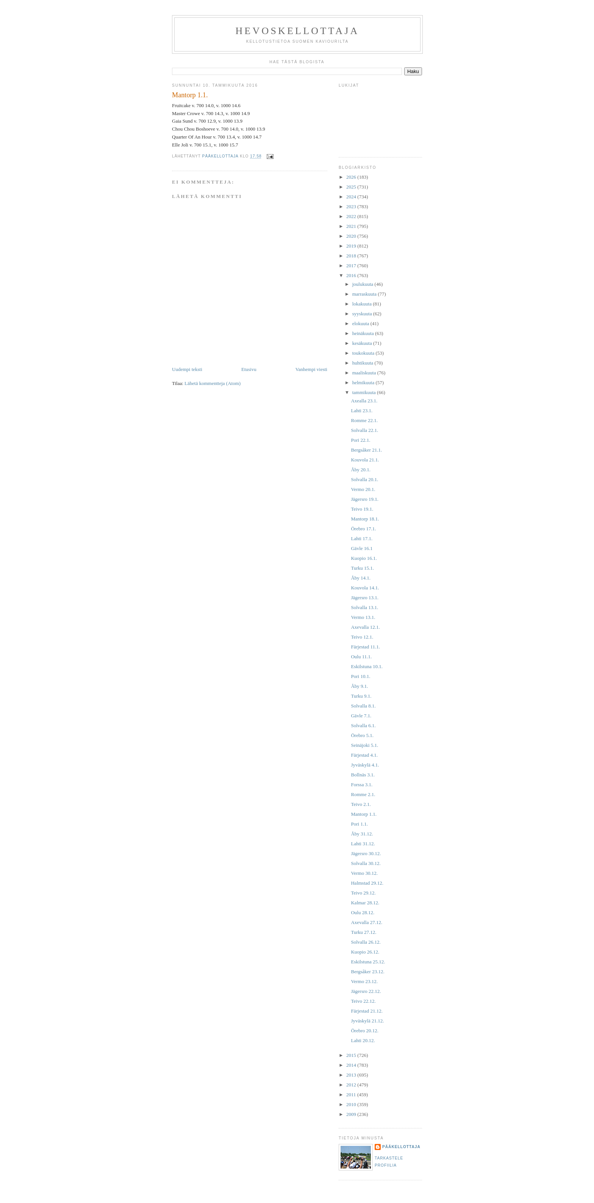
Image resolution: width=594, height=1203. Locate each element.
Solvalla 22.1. (364, 430)
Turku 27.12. (363, 932)
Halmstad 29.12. (367, 883)
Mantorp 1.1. (364, 814)
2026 (351, 177)
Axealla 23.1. (364, 401)
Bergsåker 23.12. (367, 971)
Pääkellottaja (401, 1147)
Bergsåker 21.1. (366, 450)
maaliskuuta (364, 373)
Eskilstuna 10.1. (366, 666)
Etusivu (248, 369)
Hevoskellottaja (297, 30)
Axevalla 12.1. (365, 627)
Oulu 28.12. (362, 912)
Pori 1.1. (359, 824)
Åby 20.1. (360, 469)
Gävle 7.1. (361, 715)
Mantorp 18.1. (365, 519)
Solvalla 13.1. (364, 607)
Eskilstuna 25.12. (368, 962)
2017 (351, 265)
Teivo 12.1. (362, 637)
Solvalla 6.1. (363, 725)
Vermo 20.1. (363, 489)
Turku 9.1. (361, 696)
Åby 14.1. (360, 578)
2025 (351, 187)
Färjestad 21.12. (366, 1011)
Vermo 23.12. (364, 981)
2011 (351, 1094)
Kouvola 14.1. (365, 588)
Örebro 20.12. (364, 1030)
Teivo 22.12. (363, 1001)
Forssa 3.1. (361, 784)
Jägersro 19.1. (364, 499)
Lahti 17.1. (361, 538)
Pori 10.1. (360, 676)
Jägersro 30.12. (366, 853)
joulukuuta (363, 284)
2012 (351, 1085)
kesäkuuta (362, 343)
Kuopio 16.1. (364, 558)
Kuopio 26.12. (365, 952)
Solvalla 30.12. (365, 863)
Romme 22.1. (364, 420)
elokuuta (361, 323)
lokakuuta (362, 304)
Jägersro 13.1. (364, 597)
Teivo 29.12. (363, 893)
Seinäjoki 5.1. (364, 745)
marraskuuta (365, 294)
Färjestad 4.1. (364, 755)
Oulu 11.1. (361, 656)
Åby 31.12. (362, 834)
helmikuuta (364, 382)
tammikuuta (364, 392)
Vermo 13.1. (363, 617)
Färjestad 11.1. (365, 647)
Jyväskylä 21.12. (367, 1021)
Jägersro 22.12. (366, 991)
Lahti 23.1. (361, 410)
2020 (351, 236)
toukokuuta (364, 353)
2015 (351, 1055)
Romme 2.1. (363, 794)
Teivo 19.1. (362, 509)
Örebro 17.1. (363, 528)
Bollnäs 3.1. (362, 775)
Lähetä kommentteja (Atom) (212, 383)
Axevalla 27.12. (366, 922)
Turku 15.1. (362, 568)
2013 (351, 1075)
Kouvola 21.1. (365, 460)
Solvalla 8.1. (363, 706)
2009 (351, 1114)
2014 (351, 1065)
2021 (351, 226)
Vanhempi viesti (311, 369)
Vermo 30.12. (364, 873)
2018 (351, 256)
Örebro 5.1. (362, 735)
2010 (351, 1104)
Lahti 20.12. (363, 1040)
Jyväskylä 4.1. (365, 765)
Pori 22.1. (360, 440)
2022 (351, 216)
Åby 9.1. (359, 686)
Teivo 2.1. (360, 804)
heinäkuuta (363, 333)
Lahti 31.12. (363, 843)
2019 (351, 246)
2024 (351, 196)
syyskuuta (362, 313)
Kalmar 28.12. (365, 902)
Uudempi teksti (187, 369)
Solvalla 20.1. (364, 479)
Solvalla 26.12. (365, 942)
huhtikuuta (363, 363)
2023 (351, 206)
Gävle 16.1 (361, 548)
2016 (351, 275)
